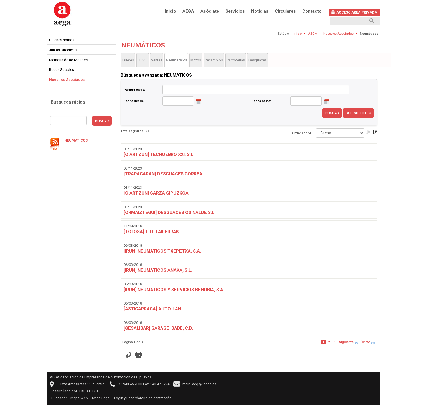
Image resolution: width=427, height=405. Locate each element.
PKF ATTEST (88, 391)
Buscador (59, 398)
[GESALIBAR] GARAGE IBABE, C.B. (158, 328)
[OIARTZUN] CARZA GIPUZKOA (156, 193)
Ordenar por (301, 133)
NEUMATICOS (76, 140)
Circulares (285, 11)
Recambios (214, 60)
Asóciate (209, 11)
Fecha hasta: (261, 101)
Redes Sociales (61, 69)
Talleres (128, 60)
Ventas (156, 60)
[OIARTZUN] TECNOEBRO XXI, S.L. (159, 154)
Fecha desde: (134, 101)
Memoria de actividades (68, 60)
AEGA (188, 11)
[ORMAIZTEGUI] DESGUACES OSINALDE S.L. (169, 212)
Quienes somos (61, 40)
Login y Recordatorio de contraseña (142, 398)
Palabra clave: (134, 90)
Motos (195, 60)
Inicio (170, 11)
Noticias (259, 11)
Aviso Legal (101, 398)
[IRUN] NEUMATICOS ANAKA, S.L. (158, 270)
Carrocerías (236, 60)
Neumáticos (176, 60)
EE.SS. (143, 60)
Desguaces (257, 60)
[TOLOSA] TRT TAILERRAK (151, 231)
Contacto (312, 11)
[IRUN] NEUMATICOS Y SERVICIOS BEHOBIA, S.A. (174, 289)
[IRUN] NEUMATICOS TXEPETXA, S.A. (162, 251)
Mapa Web (79, 398)
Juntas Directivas (63, 50)
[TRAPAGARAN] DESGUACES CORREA (163, 174)
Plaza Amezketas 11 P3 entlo (82, 384)
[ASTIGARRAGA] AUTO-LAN (152, 308)
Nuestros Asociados (338, 34)
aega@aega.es (204, 384)
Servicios (235, 11)
